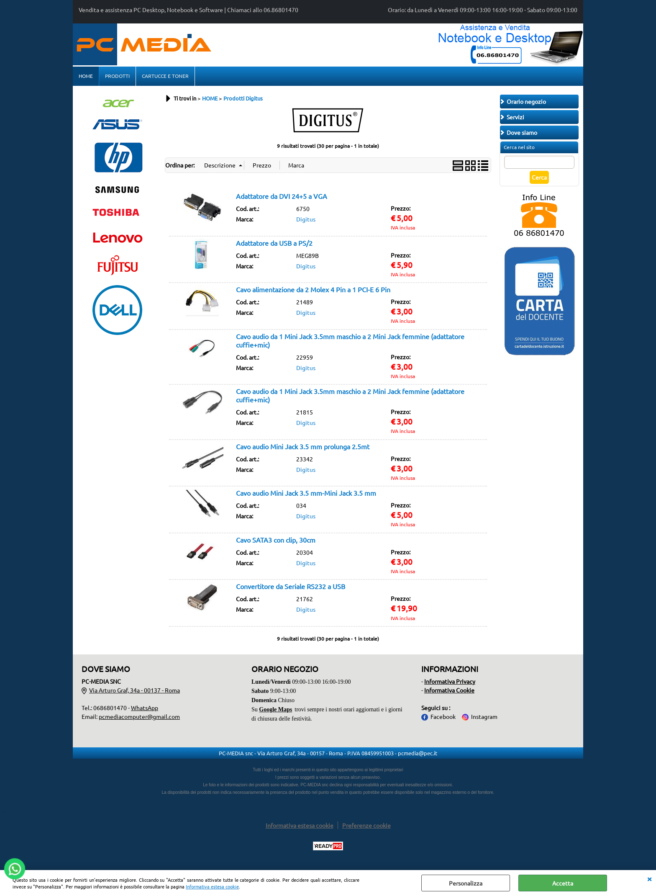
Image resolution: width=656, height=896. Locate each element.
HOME (86, 75)
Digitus (305, 219)
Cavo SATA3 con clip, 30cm (275, 540)
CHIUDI (649, 878)
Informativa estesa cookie (212, 886)
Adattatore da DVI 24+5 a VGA (281, 196)
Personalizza (465, 883)
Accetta (562, 883)
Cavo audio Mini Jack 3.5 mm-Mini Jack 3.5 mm (306, 493)
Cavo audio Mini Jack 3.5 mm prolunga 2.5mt (302, 446)
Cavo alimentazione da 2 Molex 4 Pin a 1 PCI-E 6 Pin (313, 289)
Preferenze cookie (366, 825)
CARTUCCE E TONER (165, 75)
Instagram (484, 716)
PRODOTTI (117, 75)
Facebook (443, 716)
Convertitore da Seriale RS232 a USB (290, 586)
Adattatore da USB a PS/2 (274, 243)
